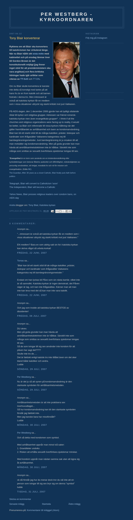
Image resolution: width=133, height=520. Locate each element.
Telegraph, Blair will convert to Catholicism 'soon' (33, 183)
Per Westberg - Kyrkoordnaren (67, 17)
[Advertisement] (96, 67)
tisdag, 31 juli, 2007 (31, 491)
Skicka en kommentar (20, 499)
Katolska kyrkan (47, 205)
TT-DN (36, 79)
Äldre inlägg (74, 504)
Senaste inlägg (16, 504)
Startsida (46, 504)
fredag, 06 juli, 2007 (32, 316)
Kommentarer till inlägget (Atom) (43, 510)
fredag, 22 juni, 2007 (32, 253)
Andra (12, 205)
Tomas (20, 260)
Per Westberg (24, 377)
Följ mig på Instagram (96, 38)
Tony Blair (33, 205)
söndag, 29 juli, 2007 (32, 369)
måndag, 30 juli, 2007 (32, 425)
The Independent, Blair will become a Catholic (32, 187)
